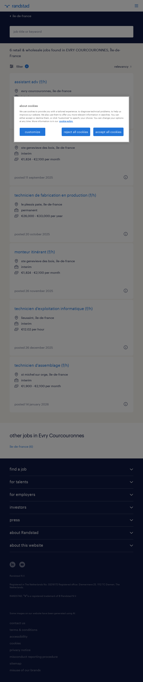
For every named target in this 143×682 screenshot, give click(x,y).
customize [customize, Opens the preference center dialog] (32, 132)
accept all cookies (108, 132)
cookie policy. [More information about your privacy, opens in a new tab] (66, 121)
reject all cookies (76, 132)
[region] (71, 119)
